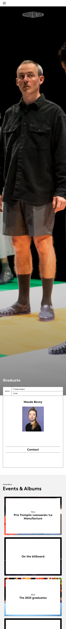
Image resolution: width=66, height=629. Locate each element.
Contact (33, 449)
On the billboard (33, 556)
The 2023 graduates (33, 597)
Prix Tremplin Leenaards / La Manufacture (33, 516)
